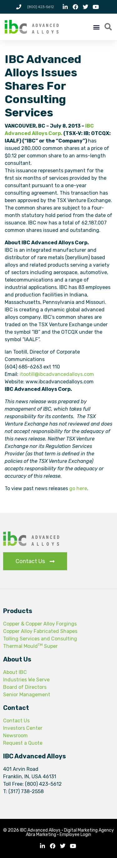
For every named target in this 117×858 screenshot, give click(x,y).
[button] (96, 27)
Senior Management (26, 695)
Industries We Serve (26, 680)
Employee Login (75, 834)
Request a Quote (22, 743)
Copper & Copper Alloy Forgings (40, 624)
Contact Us (16, 721)
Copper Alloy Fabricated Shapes (40, 631)
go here (78, 488)
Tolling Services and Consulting (40, 639)
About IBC (15, 672)
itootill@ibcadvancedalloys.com (57, 374)
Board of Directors (24, 687)
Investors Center (22, 728)
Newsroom (15, 735)
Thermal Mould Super (30, 646)
